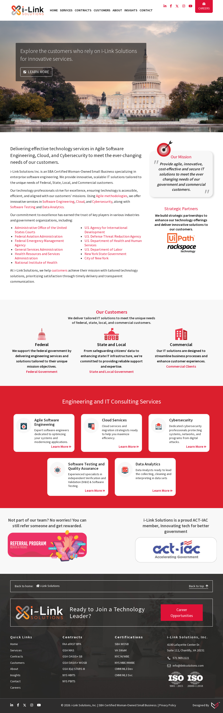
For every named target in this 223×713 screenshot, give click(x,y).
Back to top (198, 586)
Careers (203, 6)
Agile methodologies (111, 196)
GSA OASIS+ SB (72, 656)
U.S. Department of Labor (103, 249)
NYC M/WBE (122, 656)
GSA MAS (68, 650)
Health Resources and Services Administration (37, 256)
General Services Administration (39, 249)
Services (66, 10)
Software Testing (22, 207)
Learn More (36, 71)
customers (60, 270)
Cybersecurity (102, 201)
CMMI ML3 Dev (124, 669)
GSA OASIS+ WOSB (75, 663)
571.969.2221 (181, 658)
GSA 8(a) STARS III (74, 669)
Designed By (206, 705)
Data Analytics (53, 207)
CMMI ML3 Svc (124, 675)
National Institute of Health (36, 262)
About (117, 10)
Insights (130, 10)
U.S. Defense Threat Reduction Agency (112, 236)
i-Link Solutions (48, 586)
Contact (146, 10)
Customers (102, 10)
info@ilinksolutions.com (188, 665)
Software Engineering (58, 201)
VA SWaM (121, 650)
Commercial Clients (181, 366)
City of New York (96, 258)
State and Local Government (111, 371)
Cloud (80, 201)
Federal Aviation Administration (39, 236)
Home (54, 10)
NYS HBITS (69, 675)
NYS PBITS (69, 681)
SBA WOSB (122, 644)
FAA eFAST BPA (72, 644)
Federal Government (41, 371)
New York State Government (105, 254)
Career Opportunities (182, 612)
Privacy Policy (167, 705)
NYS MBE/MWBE (125, 663)
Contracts (83, 10)
